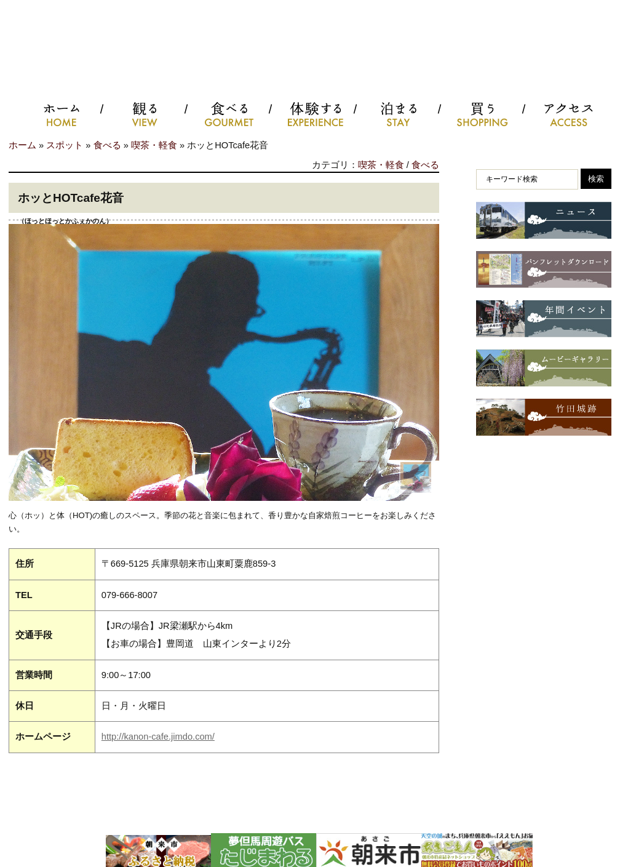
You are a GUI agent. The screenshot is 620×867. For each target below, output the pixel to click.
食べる (107, 145)
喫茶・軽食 (154, 145)
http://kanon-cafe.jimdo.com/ (158, 736)
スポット (64, 145)
